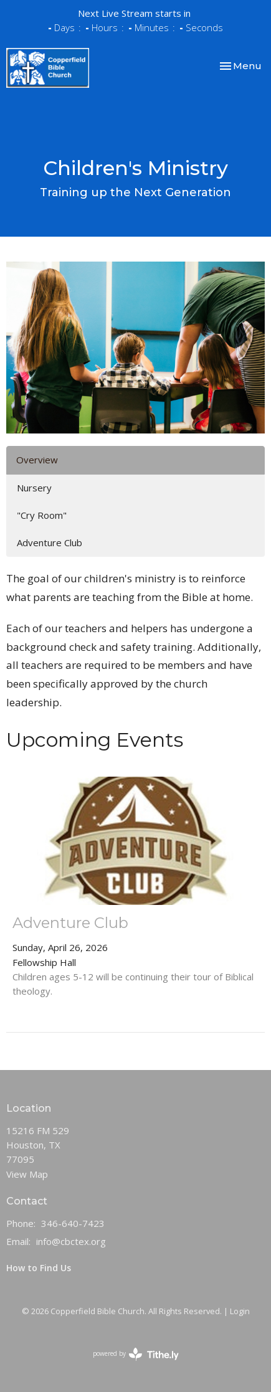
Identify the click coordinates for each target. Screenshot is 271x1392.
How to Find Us (38, 1268)
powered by (136, 1354)
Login (240, 1311)
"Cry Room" (42, 515)
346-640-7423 (73, 1223)
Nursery (34, 487)
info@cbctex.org (71, 1241)
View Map (27, 1174)
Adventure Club (49, 542)
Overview (37, 459)
